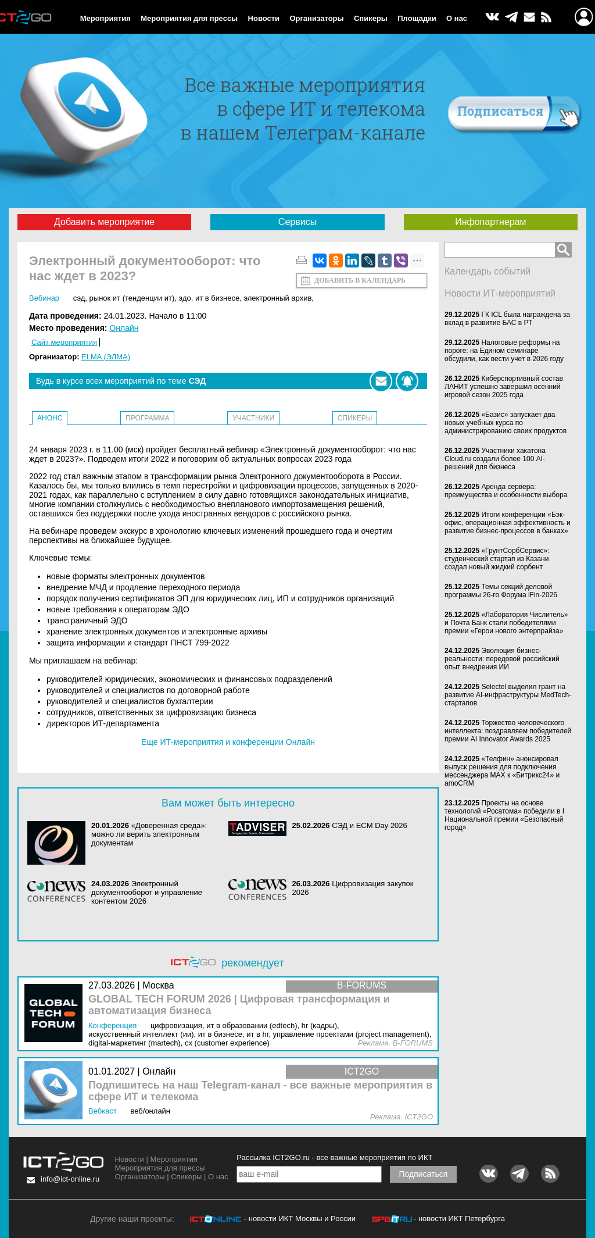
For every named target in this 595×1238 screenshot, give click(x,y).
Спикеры (371, 18)
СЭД (79, 298)
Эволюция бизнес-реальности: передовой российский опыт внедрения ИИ (502, 659)
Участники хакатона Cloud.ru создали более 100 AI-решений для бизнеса (495, 459)
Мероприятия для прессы (189, 18)
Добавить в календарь (360, 280)
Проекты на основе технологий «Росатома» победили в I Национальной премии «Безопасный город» (504, 815)
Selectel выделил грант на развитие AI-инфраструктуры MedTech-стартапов (508, 695)
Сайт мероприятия (64, 342)
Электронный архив (277, 298)
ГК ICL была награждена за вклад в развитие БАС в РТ (507, 319)
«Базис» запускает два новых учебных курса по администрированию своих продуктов (506, 423)
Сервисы (297, 222)
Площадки (416, 18)
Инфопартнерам (490, 222)
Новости (264, 18)
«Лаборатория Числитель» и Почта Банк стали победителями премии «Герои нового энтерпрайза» (506, 623)
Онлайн (123, 328)
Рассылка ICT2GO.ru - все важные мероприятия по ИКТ (334, 1157)
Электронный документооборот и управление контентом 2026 (146, 892)
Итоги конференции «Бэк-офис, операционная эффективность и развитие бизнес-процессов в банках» (508, 523)
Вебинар (44, 298)
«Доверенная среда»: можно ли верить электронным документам (149, 834)
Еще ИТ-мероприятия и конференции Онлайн (228, 742)
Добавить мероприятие (104, 222)
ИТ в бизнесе (217, 298)
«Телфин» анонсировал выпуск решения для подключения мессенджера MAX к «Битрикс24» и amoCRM (502, 771)
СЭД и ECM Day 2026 (369, 825)
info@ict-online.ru (70, 1179)
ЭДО (185, 298)
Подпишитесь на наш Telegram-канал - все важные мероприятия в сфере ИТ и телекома (260, 1091)
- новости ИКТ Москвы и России (300, 1218)
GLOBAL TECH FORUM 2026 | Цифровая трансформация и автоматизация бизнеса (239, 1005)
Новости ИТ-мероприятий (500, 293)
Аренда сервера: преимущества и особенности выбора (506, 491)
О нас (456, 18)
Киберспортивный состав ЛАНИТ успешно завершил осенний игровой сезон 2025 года (504, 386)
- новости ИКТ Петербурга (459, 1218)
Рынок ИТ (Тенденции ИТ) (132, 298)
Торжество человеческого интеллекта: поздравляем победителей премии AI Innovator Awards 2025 (508, 731)
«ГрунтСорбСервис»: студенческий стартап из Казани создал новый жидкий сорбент (497, 559)
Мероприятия (105, 18)
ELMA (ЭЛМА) (105, 356)
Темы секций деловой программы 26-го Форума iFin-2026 (501, 591)
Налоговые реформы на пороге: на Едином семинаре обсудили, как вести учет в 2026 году (504, 350)
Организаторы (316, 18)
